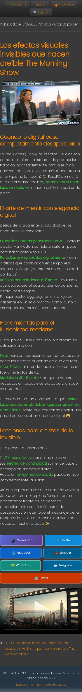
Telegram (62, 565)
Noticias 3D (17, 5)
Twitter (63, 540)
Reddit (41, 578)
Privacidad (21, 685)
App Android (64, 5)
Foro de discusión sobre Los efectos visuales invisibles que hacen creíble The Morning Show (39, 648)
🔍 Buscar (41, 12)
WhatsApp (20, 565)
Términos (36, 685)
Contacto (61, 685)
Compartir (21, 540)
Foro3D (40, 5)
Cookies (49, 685)
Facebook (20, 553)
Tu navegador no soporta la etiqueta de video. (41, 611)
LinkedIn (62, 553)
